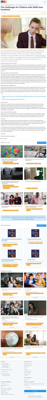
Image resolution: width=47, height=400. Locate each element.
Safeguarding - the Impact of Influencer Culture (11, 289)
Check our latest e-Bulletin (29, 393)
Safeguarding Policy (4, 392)
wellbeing (18, 16)
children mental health (7, 163)
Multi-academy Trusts (28, 365)
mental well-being (40, 55)
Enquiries (26, 379)
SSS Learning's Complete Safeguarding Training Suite (13, 99)
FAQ (25, 368)
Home (2, 5)
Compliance (26, 366)
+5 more (39, 324)
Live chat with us (27, 374)
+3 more (28, 294)
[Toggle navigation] (44, 2)
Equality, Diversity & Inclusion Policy (7, 394)
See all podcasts (41, 225)
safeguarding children (7, 244)
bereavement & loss (30, 163)
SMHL (10, 210)
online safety (5, 294)
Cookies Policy (3, 383)
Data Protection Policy (5, 385)
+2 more (16, 210)
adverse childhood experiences (8, 185)
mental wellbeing (15, 163)
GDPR (2, 386)
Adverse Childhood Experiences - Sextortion (34, 316)
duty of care (4, 16)
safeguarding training (39, 323)
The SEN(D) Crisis (28, 289)
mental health (10, 16)
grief (40, 163)
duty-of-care (41, 82)
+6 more (11, 324)
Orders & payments (27, 371)
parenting (34, 263)
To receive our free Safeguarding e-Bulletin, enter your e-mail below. (34, 384)
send (14, 16)
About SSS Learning (27, 363)
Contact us (26, 369)
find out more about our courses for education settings (29, 218)
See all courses (42, 142)
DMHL (13, 210)
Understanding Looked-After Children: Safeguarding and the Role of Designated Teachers (10, 318)
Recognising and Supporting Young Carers (34, 347)
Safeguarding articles (9, 5)
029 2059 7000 (5, 371)
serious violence (15, 264)
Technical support (27, 372)
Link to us (26, 375)
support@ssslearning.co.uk (7, 369)
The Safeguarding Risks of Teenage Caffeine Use (12, 348)
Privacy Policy (3, 391)
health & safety (34, 188)
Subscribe (35, 391)
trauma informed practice (7, 186)
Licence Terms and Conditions (6, 388)
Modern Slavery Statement (6, 389)
